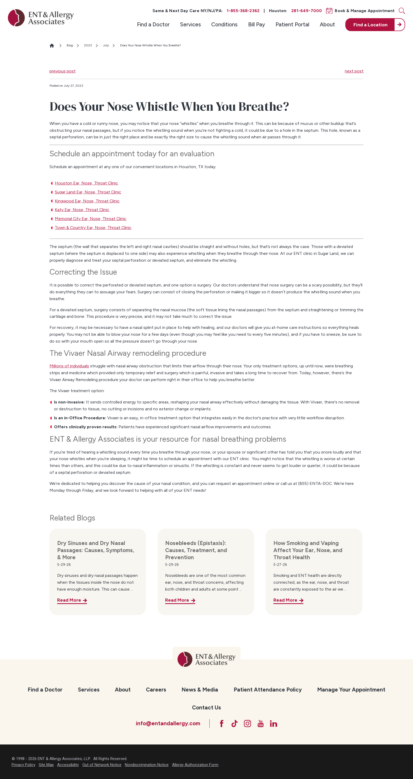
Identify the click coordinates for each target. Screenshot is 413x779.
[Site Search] (402, 11)
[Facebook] (221, 723)
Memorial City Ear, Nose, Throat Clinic (90, 218)
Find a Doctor (153, 24)
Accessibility (68, 764)
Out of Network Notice (101, 764)
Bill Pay (256, 24)
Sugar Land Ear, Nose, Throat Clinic (88, 191)
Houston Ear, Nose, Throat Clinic (86, 183)
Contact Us (206, 707)
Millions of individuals (69, 365)
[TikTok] (234, 723)
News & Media (199, 689)
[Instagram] (247, 723)
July (106, 45)
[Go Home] (54, 45)
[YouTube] (260, 723)
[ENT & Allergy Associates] (41, 18)
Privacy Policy (23, 764)
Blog (70, 45)
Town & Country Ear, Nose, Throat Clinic (93, 227)
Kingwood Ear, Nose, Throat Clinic (87, 200)
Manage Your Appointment (351, 689)
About (327, 24)
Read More (69, 600)
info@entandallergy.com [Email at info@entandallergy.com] (168, 723)
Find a (370, 24)
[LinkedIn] (273, 723)
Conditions (224, 24)
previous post (63, 71)
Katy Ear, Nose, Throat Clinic (82, 209)
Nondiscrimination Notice (147, 764)
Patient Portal (292, 24)
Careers (156, 689)
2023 (88, 45)
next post (354, 71)
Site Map (46, 764)
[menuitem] (153, 24)
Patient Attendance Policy (268, 689)
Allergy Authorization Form (195, 764)
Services (190, 24)
